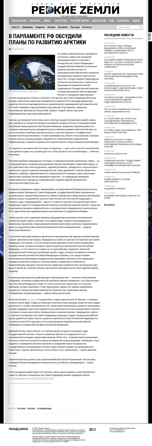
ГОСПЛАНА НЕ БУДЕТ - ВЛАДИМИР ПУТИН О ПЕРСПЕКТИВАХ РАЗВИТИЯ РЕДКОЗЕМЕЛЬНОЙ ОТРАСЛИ (123, 99)
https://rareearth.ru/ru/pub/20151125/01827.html (31, 378)
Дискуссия (99, 20)
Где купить (63, 27)
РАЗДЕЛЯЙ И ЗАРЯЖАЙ (114, 189)
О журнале (40, 27)
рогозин (21, 409)
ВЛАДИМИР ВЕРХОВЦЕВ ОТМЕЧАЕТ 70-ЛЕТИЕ (122, 197)
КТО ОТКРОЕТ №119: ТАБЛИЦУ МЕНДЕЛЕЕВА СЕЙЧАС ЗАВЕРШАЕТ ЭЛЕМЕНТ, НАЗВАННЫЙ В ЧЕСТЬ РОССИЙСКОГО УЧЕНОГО (120, 49)
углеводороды (44, 409)
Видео (136, 20)
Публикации (27, 27)
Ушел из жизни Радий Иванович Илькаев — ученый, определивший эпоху (123, 110)
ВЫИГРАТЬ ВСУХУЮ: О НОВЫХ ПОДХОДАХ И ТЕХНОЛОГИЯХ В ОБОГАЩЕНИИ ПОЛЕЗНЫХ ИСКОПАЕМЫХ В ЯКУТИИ (123, 143)
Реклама (51, 27)
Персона (35, 20)
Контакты (87, 27)
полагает (31, 299)
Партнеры (75, 27)
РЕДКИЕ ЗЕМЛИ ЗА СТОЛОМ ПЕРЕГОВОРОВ (117, 180)
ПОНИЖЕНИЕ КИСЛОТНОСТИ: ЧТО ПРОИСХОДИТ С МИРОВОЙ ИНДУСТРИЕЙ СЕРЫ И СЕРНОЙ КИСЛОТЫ (123, 88)
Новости (15, 27)
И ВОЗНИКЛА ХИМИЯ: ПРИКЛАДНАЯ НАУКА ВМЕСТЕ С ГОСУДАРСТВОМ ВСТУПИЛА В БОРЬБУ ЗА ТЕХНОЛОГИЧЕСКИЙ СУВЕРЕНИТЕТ (123, 63)
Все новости (109, 205)
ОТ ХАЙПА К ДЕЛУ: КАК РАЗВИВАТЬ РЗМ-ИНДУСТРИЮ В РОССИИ (122, 131)
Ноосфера (123, 20)
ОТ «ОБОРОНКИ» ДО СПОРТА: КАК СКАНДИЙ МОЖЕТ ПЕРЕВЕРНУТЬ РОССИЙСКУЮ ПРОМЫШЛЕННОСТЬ (120, 120)
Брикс (47, 20)
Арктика (31, 409)
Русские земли (79, 20)
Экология (61, 20)
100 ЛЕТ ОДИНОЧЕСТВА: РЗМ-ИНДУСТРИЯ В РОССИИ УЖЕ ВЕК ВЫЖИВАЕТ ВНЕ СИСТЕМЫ (123, 76)
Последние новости (119, 35)
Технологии (19, 20)
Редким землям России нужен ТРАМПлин (122, 172)
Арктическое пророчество (115, 154)
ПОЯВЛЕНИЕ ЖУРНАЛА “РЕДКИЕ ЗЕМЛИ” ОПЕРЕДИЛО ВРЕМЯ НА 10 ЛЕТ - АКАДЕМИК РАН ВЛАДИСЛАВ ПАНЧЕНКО (122, 163)
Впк (111, 20)
